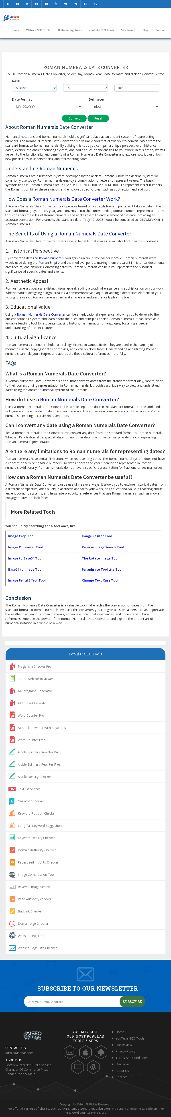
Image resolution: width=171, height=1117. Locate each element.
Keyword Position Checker (37, 813)
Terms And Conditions (132, 1058)
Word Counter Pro (31, 715)
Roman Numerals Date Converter (94, 233)
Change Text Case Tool (100, 580)
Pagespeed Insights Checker (38, 862)
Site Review (128, 30)
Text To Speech (29, 789)
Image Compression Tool (36, 874)
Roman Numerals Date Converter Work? (76, 198)
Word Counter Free (31, 740)
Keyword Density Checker (36, 838)
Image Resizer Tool (97, 536)
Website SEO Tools (38, 30)
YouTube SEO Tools (101, 30)
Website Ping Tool (31, 936)
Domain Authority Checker (37, 850)
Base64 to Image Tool (24, 569)
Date (16, 81)
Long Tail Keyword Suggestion (40, 825)
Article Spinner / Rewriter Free (39, 764)
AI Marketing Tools (69, 30)
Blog (146, 30)
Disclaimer (123, 1064)
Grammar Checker (31, 801)
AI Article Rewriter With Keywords (42, 728)
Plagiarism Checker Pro (34, 666)
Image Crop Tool (21, 536)
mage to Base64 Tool (25, 558)
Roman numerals (51, 258)
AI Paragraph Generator (35, 691)
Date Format (22, 99)
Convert (74, 118)
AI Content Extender (32, 703)
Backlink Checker (30, 911)
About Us (122, 1070)
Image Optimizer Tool (25, 547)
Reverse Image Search (34, 887)
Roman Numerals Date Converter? (79, 399)
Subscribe (132, 1001)
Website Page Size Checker (37, 948)
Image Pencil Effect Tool (27, 580)
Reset (98, 118)
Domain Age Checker (33, 923)
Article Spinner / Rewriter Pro (38, 752)
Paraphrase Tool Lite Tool (102, 569)
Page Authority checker (34, 899)
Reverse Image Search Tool (103, 547)
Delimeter (96, 99)
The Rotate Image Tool (100, 558)
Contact (161, 30)
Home (15, 30)
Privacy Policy (125, 1051)
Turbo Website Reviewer (35, 679)
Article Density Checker (34, 776)
